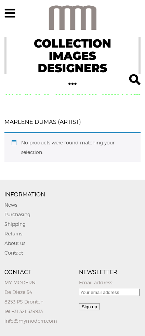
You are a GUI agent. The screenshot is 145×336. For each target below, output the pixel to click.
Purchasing (17, 214)
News (10, 205)
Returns (13, 233)
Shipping (15, 224)
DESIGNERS (72, 68)
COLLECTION (72, 43)
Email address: (96, 282)
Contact (13, 253)
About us (14, 243)
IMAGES (72, 56)
